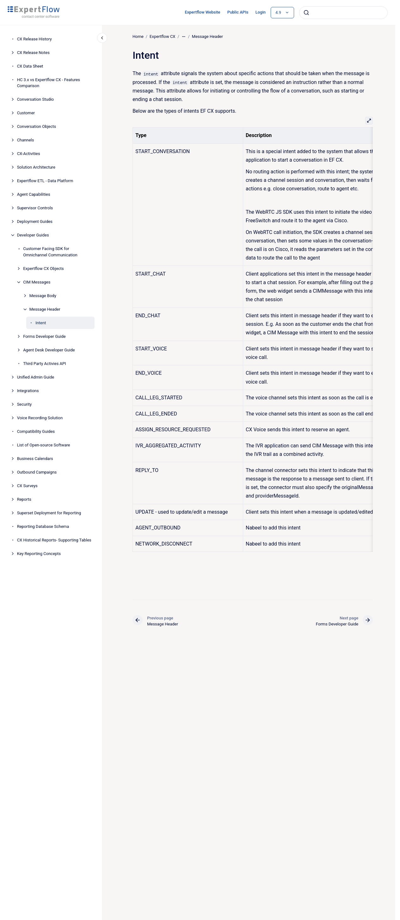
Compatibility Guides (36, 431)
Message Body (42, 295)
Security (24, 404)
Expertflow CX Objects (43, 268)
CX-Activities (28, 153)
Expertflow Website (202, 12)
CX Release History (34, 39)
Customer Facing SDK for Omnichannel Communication (50, 251)
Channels (25, 140)
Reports (24, 499)
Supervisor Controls (35, 208)
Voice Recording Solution (40, 417)
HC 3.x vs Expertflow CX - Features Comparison (48, 82)
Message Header (44, 309)
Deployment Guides (34, 221)
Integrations (28, 390)
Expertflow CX (162, 36)
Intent (40, 322)
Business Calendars (35, 458)
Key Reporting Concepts (39, 553)
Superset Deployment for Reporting (49, 513)
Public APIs (238, 12)
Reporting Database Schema (43, 526)
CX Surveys (27, 485)
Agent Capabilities (33, 194)
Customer (26, 113)
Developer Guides (33, 235)
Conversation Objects (36, 126)
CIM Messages (36, 282)
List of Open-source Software (43, 445)
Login (260, 12)
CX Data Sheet (30, 66)
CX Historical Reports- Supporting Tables (54, 540)
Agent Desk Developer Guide (49, 350)
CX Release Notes (33, 52)
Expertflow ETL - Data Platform (45, 180)
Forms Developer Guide (44, 336)
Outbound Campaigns (37, 472)
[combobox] (343, 13)
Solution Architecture (36, 167)
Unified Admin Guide (35, 377)
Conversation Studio (35, 99)
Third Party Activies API (44, 363)
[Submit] (306, 13)
